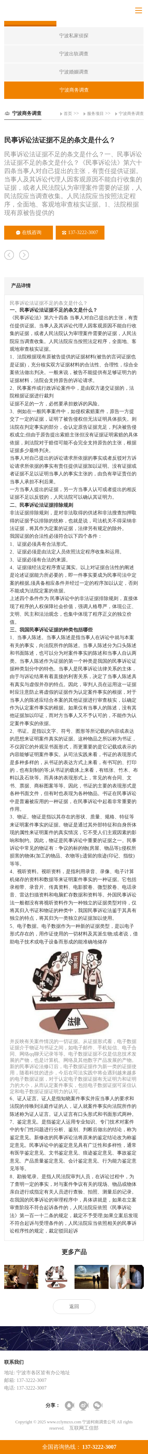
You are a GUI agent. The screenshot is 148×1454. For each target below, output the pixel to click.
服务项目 (95, 113)
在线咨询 (28, 232)
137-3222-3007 (80, 232)
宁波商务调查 (131, 113)
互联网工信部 (84, 1428)
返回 (74, 1306)
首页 (68, 113)
